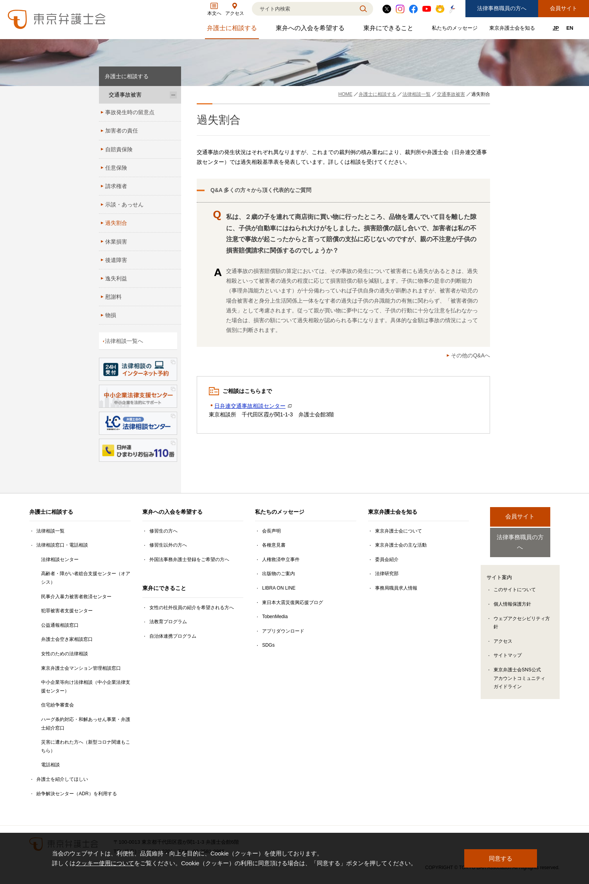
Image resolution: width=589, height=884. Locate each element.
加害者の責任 (121, 130)
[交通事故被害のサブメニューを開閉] (173, 95)
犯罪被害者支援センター (67, 610)
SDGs (268, 645)
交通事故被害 (125, 94)
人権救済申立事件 (281, 559)
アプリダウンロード (283, 631)
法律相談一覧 (50, 531)
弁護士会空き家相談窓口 (67, 639)
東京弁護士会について (398, 531)
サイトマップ (508, 647)
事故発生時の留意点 (129, 112)
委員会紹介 (387, 559)
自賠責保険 (119, 149)
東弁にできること (389, 30)
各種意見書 (274, 545)
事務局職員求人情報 (396, 588)
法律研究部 (387, 573)
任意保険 (116, 168)
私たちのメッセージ (455, 29)
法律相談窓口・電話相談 (62, 545)
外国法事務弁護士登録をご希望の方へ (189, 559)
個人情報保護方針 (512, 596)
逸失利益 (116, 278)
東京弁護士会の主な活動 (401, 545)
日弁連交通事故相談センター (250, 406)
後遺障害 (116, 260)
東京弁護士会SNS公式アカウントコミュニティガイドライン (519, 670)
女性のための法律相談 (64, 653)
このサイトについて (515, 581)
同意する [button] (500, 858)
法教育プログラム (168, 621)
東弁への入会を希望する (311, 30)
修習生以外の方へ (168, 545)
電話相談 (50, 764)
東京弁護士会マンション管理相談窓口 (81, 668)
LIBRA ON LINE (278, 588)
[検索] (303, 9)
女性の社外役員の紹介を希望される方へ (191, 607)
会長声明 (271, 531)
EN (569, 28)
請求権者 (116, 186)
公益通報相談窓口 (60, 625)
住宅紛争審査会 (57, 705)
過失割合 (116, 223)
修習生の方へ (163, 531)
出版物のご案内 (278, 573)
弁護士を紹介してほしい (62, 779)
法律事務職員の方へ (501, 8)
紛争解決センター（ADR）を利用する (76, 793)
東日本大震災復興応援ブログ (292, 602)
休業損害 (116, 241)
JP (556, 28)
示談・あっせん (124, 204)
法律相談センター (60, 559)
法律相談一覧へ (124, 341)
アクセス (503, 633)
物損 (110, 315)
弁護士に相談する (233, 30)
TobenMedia (274, 616)
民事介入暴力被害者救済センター (76, 596)
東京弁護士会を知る (513, 29)
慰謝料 (113, 297)
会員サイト (563, 8)
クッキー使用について (104, 863)
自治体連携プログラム (172, 636)
